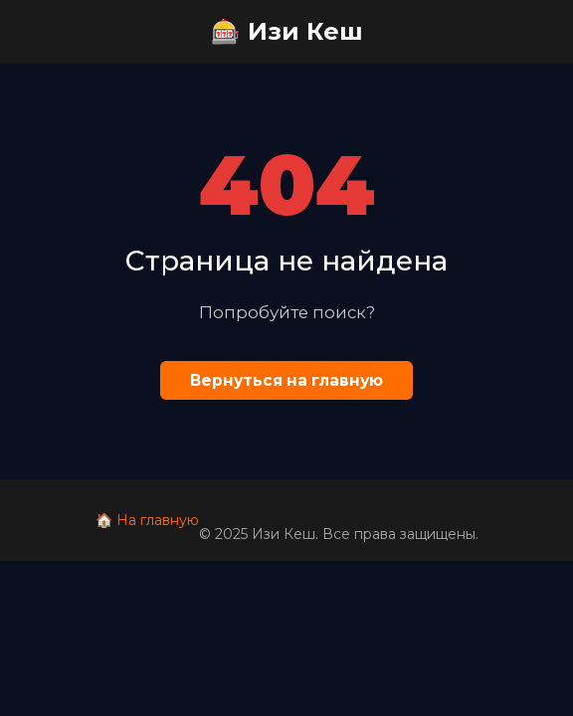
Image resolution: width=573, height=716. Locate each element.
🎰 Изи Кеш (287, 31)
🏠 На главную (147, 520)
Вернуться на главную (286, 380)
